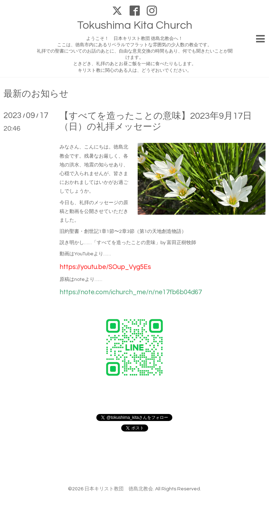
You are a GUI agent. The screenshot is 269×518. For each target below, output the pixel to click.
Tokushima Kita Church (134, 25)
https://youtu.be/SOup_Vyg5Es (105, 267)
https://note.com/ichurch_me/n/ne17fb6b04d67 (131, 292)
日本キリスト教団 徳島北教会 (118, 488)
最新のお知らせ (36, 93)
